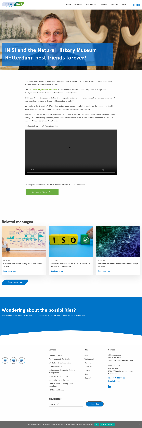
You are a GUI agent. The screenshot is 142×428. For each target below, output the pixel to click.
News (87, 374)
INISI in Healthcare (56, 390)
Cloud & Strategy (56, 355)
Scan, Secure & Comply (58, 376)
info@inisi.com (79, 316)
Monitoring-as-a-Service (59, 380)
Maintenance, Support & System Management (62, 371)
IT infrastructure (55, 367)
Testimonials (90, 4)
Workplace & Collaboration (60, 363)
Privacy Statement (107, 424)
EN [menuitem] (138, 5)
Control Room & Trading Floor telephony (61, 385)
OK (97, 424)
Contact (88, 378)
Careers (103, 4)
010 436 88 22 (59, 316)
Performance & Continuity (59, 359)
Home (68, 4)
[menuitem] (135, 5)
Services (78, 4)
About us (114, 4)
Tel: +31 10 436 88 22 (116, 378)
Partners (88, 370)
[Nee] (139, 424)
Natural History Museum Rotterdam (43, 90)
